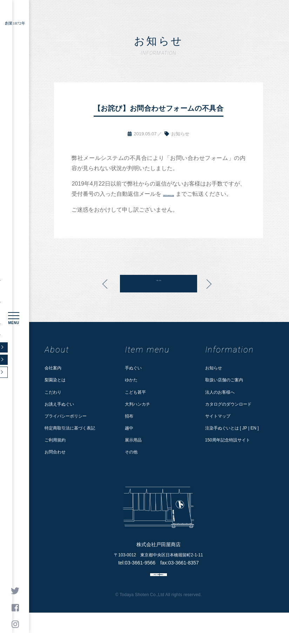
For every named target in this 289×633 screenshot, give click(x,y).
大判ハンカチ (137, 414)
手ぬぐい (133, 378)
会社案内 (53, 378)
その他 (131, 462)
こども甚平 (135, 402)
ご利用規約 (55, 450)
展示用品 (133, 450)
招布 (129, 426)
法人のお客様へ (220, 402)
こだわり (53, 402)
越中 (129, 438)
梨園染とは (55, 390)
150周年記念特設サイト (227, 450)
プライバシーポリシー (66, 426)
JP (244, 438)
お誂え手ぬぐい (59, 414)
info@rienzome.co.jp (193, 194)
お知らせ (213, 378)
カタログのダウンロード (228, 414)
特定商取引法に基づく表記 (70, 438)
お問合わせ (55, 462)
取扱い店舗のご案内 (224, 390)
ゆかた (131, 390)
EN (253, 438)
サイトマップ (217, 426)
